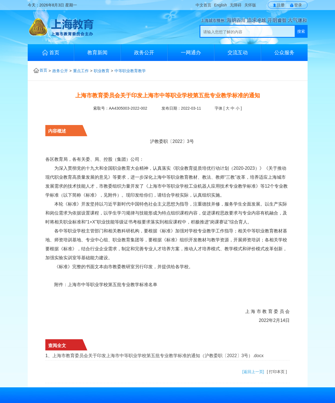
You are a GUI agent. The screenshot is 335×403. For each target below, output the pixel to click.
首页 (50, 52)
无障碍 (236, 5)
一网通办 (191, 52)
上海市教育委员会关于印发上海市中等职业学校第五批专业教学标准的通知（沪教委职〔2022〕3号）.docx (158, 355)
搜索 (301, 31)
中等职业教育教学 (130, 71)
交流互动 (238, 52)
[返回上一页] (253, 371)
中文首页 (203, 5)
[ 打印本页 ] (277, 371)
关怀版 (250, 5)
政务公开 (144, 52)
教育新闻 (97, 52)
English (220, 5)
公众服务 (284, 52)
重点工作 (81, 71)
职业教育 (101, 71)
